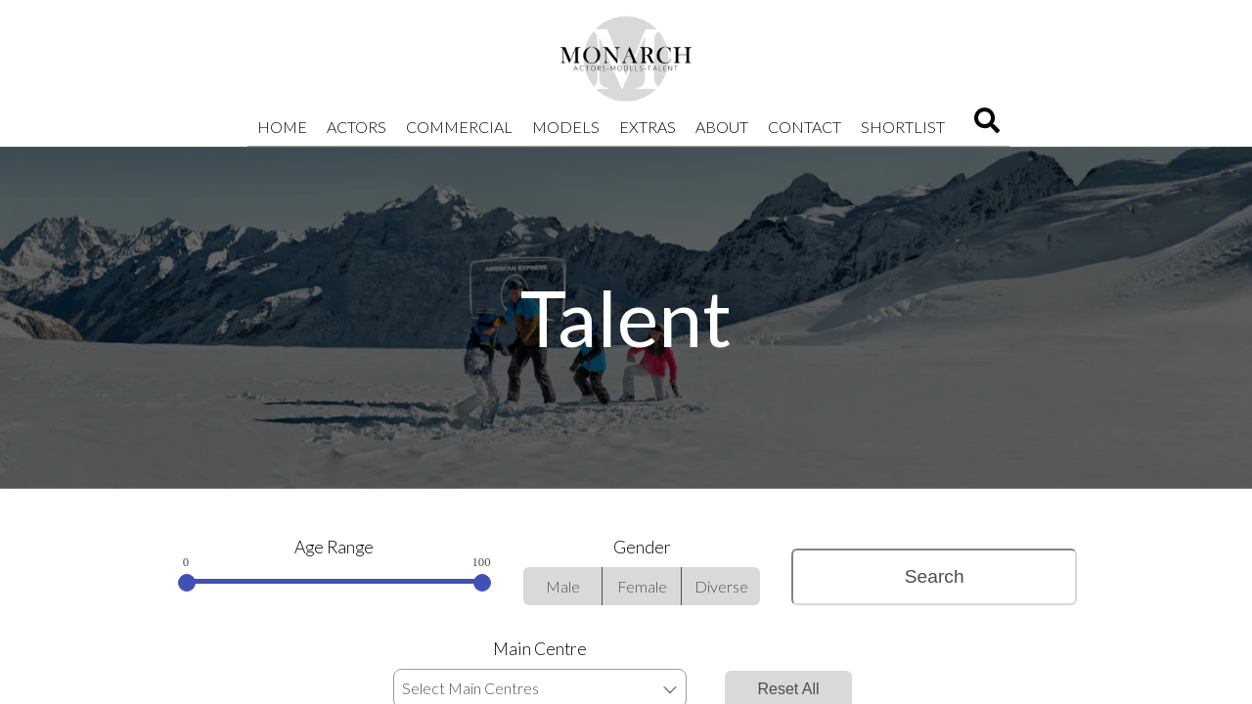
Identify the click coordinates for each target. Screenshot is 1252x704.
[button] (669, 689)
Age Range (334, 547)
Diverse (721, 586)
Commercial (459, 126)
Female (642, 586)
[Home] (626, 59)
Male (563, 586)
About (721, 126)
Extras (647, 126)
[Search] (986, 126)
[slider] (187, 583)
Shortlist (903, 126)
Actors (356, 126)
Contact (804, 126)
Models (566, 126)
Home (282, 126)
